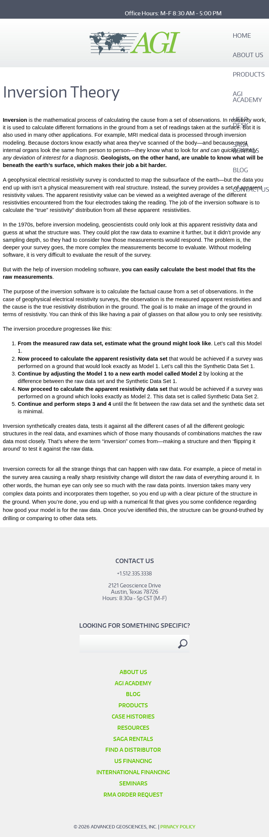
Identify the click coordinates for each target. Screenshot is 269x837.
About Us (248, 55)
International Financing (133, 772)
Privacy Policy (177, 827)
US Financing (133, 761)
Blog (240, 170)
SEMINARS (133, 783)
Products (249, 74)
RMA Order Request (133, 794)
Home (242, 36)
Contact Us (251, 189)
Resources (133, 728)
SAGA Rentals (246, 148)
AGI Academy (247, 97)
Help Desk (240, 122)
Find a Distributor (133, 750)
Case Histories (133, 716)
